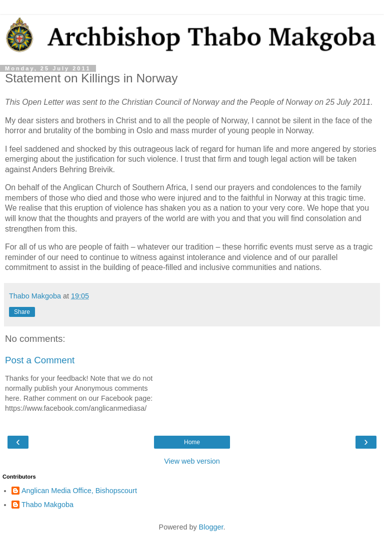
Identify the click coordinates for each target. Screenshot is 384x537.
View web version (192, 461)
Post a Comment (39, 360)
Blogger (211, 527)
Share (22, 311)
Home (192, 442)
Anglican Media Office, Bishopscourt (79, 491)
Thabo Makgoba (48, 505)
